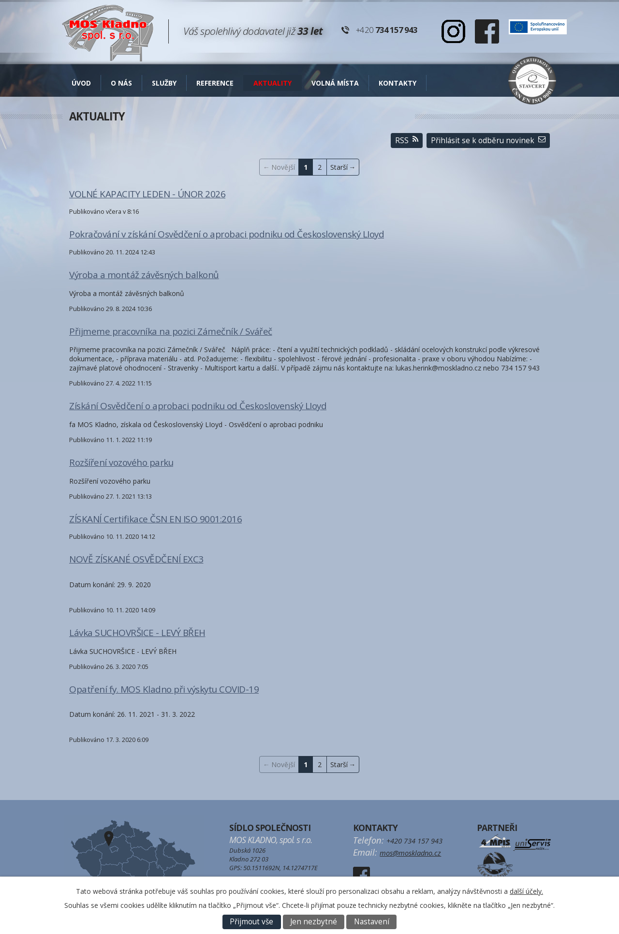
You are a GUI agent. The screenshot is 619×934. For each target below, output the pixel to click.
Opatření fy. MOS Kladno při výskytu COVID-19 (164, 689)
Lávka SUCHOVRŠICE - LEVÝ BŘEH (137, 632)
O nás (121, 83)
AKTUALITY (272, 83)
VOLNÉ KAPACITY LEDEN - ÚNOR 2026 (147, 194)
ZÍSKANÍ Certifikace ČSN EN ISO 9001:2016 (155, 519)
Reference (215, 83)
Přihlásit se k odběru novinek (488, 140)
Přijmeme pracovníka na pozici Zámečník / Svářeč (170, 331)
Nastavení (371, 922)
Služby (164, 83)
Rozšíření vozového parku (121, 462)
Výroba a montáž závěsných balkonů (144, 274)
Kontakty (397, 83)
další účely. (526, 891)
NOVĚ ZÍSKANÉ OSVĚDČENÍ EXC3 (136, 559)
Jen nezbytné (313, 922)
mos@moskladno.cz (410, 853)
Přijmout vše (251, 922)
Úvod (81, 83)
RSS (406, 140)
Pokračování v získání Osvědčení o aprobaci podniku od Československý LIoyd (226, 234)
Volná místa (335, 83)
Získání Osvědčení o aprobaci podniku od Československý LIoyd (197, 406)
